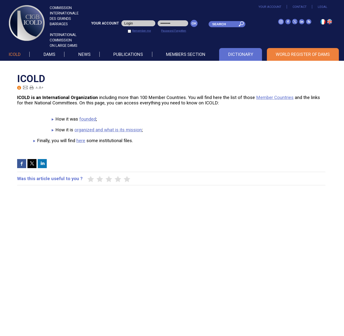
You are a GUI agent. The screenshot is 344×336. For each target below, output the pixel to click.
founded (87, 119)
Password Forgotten (173, 30)
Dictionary (240, 54)
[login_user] (138, 23)
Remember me (141, 30)
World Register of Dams (303, 54)
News (84, 54)
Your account (270, 7)
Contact (300, 7)
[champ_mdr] (222, 24)
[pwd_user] (173, 23)
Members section (185, 54)
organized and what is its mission (108, 130)
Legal (322, 7)
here (80, 140)
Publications (128, 54)
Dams (49, 54)
